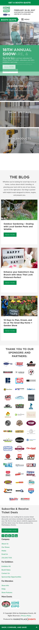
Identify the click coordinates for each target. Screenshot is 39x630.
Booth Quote (8, 20)
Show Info (5, 585)
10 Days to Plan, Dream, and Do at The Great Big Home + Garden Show (18, 323)
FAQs (4, 589)
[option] (19, 47)
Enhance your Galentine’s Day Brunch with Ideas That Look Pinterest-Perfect (19, 274)
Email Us (5, 554)
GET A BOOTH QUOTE (19, 3)
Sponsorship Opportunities (11, 577)
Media (4, 551)
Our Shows (6, 547)
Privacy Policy (26, 616)
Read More (9, 67)
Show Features (7, 592)
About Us (5, 544)
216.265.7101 (7, 558)
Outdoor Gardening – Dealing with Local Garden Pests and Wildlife (19, 226)
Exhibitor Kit (6, 566)
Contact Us (6, 573)
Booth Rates (6, 570)
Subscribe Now (10, 530)
